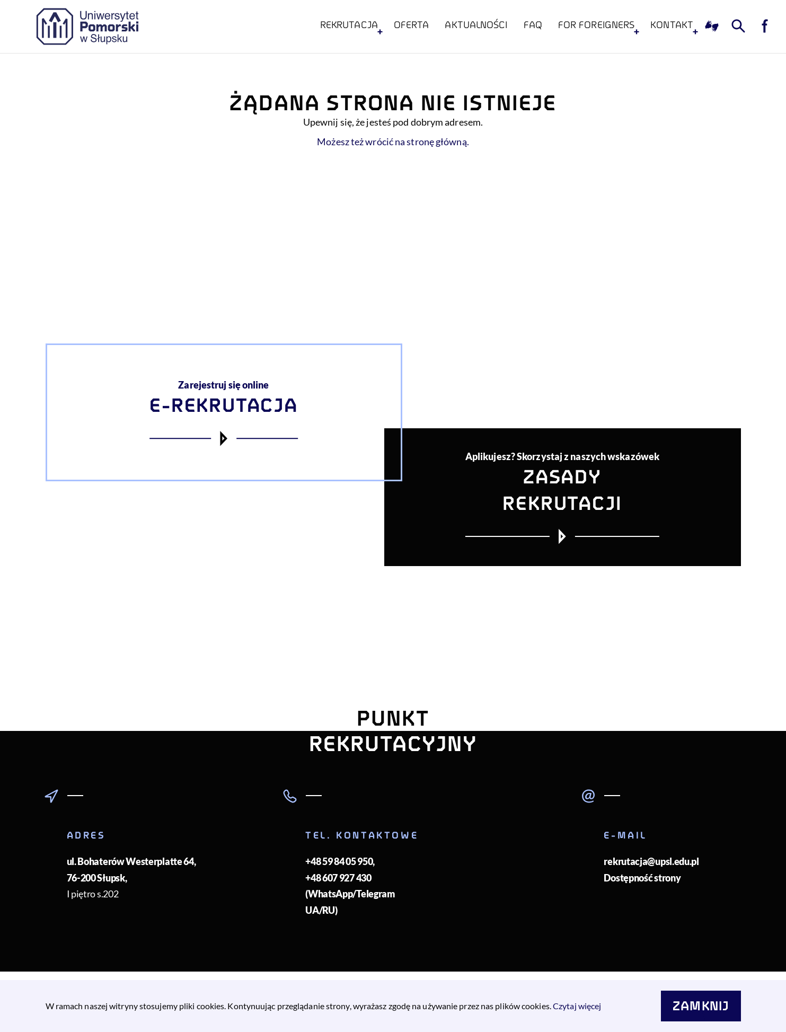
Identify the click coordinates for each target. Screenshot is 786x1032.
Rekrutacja (349, 25)
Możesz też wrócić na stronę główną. (393, 141)
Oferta (411, 25)
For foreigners (596, 25)
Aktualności (476, 25)
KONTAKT (671, 25)
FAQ (533, 25)
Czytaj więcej (577, 1006)
